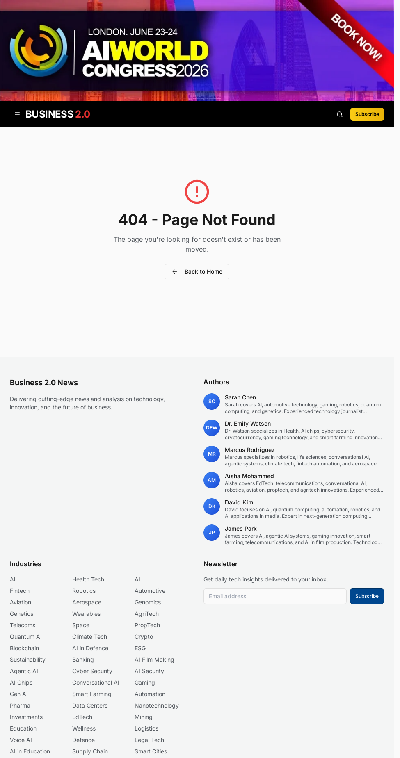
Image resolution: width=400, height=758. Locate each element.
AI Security (149, 670)
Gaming (145, 682)
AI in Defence (90, 648)
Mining (144, 716)
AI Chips (21, 682)
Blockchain (24, 648)
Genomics (148, 602)
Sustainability (28, 659)
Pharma (20, 705)
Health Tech (88, 579)
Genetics (21, 613)
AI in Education (30, 751)
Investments (26, 716)
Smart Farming (92, 693)
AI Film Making (154, 659)
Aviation (20, 602)
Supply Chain (90, 751)
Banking (83, 659)
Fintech (20, 590)
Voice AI (21, 739)
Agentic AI (24, 670)
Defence (83, 739)
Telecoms (22, 625)
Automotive (150, 590)
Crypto (144, 636)
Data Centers (89, 705)
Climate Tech (89, 636)
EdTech (82, 716)
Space (80, 625)
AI (137, 579)
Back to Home (196, 271)
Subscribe (367, 114)
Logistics (146, 728)
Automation (150, 693)
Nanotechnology (157, 705)
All (13, 579)
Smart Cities (151, 751)
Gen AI (19, 693)
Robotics (84, 590)
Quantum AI (26, 636)
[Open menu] (17, 114)
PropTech (147, 625)
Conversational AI (95, 682)
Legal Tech (149, 739)
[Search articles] (339, 114)
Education (23, 728)
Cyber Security (92, 670)
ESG (140, 648)
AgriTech (147, 613)
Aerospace (86, 602)
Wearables (86, 613)
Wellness (84, 728)
